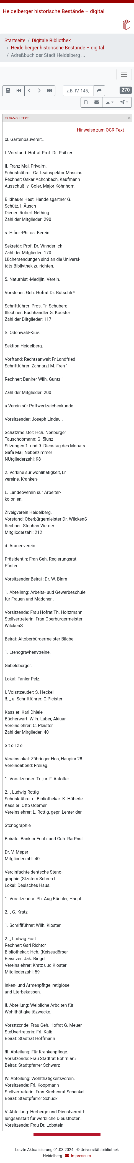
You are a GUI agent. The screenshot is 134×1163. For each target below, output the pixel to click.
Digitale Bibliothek (51, 40)
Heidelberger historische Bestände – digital (53, 11)
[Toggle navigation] (124, 74)
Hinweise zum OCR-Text (100, 130)
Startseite (14, 40)
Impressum (81, 1156)
